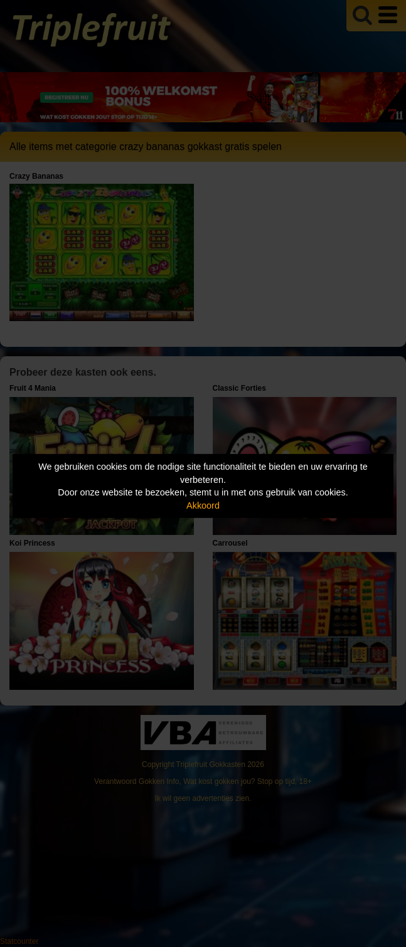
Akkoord (203, 505)
